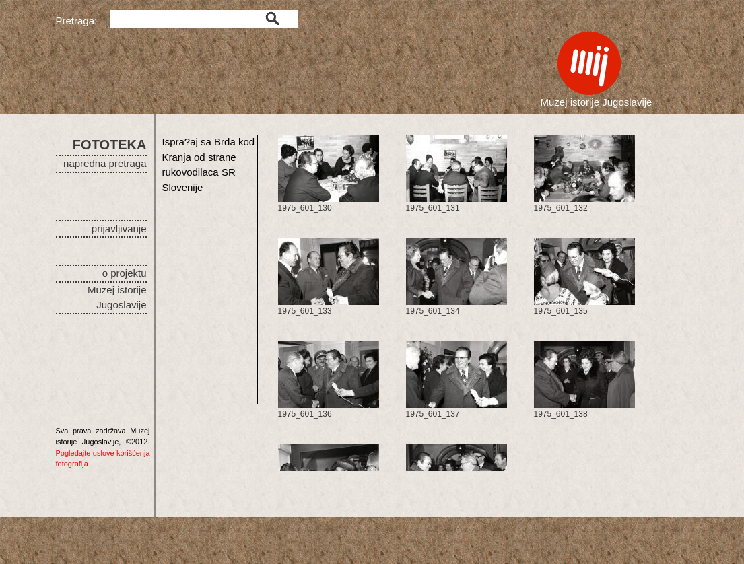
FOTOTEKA (110, 144)
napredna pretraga (104, 163)
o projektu (124, 273)
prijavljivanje (119, 228)
